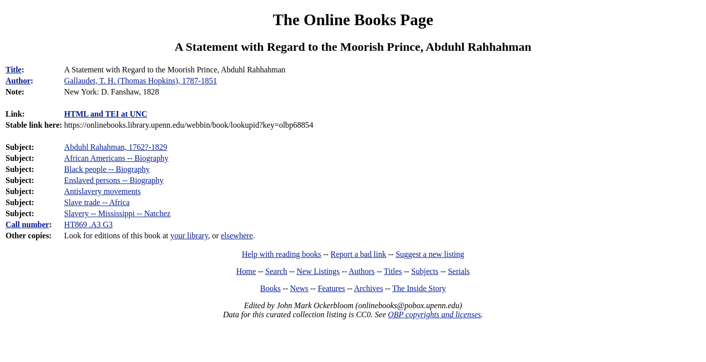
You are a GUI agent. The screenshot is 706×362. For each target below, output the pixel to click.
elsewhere (237, 235)
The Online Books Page (353, 20)
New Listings (318, 271)
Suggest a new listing (430, 254)
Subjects (424, 271)
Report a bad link (358, 254)
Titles (393, 271)
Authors (361, 271)
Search (277, 271)
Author (18, 80)
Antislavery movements (102, 191)
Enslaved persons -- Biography (114, 180)
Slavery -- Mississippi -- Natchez (117, 213)
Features (331, 288)
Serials (459, 271)
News (299, 288)
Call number (27, 224)
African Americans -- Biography (116, 158)
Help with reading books (281, 254)
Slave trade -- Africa (97, 202)
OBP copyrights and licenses (434, 314)
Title (14, 69)
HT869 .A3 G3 (88, 224)
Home (246, 271)
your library (189, 235)
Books (270, 288)
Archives (368, 288)
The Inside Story (419, 288)
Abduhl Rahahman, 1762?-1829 (115, 147)
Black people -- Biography (107, 169)
